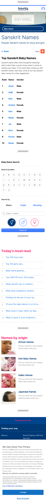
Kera (10, 130)
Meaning (37, 205)
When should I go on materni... (20, 284)
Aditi (10, 92)
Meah (11, 117)
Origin (23, 205)
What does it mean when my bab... (22, 311)
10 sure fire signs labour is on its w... (22, 304)
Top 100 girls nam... (15, 264)
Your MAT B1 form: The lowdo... (20, 277)
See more (8, 29)
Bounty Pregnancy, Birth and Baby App (33, 436)
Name (9, 205)
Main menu (23, 12)
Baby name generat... (15, 271)
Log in (42, 7)
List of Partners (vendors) (12, 489)
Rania (11, 143)
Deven (11, 136)
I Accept (23, 495)
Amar (11, 86)
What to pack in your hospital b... (21, 317)
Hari (10, 111)
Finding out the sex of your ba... (20, 297)
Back (5, 51)
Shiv (10, 98)
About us (4, 435)
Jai (9, 124)
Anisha (11, 105)
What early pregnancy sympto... (20, 291)
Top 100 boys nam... (15, 257)
